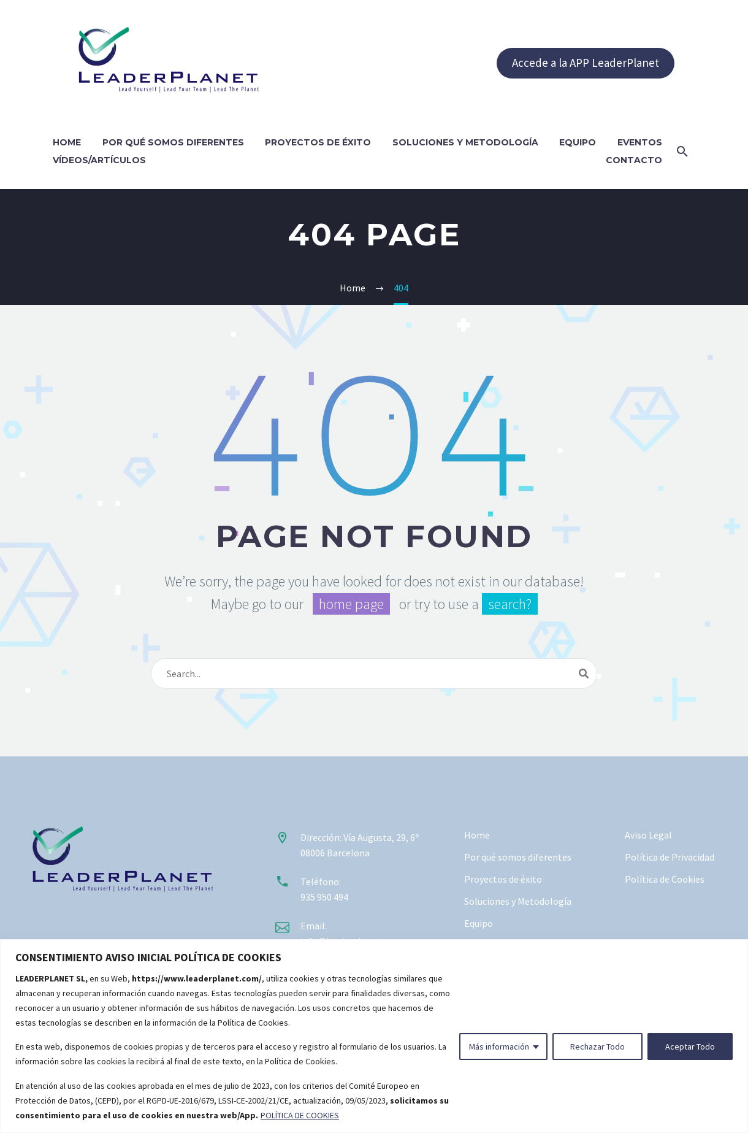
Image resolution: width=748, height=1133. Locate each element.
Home (67, 142)
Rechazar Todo (597, 1046)
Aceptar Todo (690, 1046)
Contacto (634, 160)
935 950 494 (324, 897)
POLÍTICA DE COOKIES (300, 1115)
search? (510, 603)
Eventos (639, 142)
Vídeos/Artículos (99, 160)
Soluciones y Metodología (465, 142)
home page (351, 603)
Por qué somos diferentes (173, 142)
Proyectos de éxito (318, 142)
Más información (499, 1046)
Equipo (577, 142)
